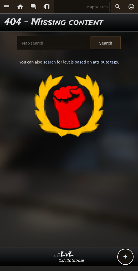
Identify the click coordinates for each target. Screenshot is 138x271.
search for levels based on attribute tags (80, 62)
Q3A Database (71, 260)
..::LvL (63, 254)
